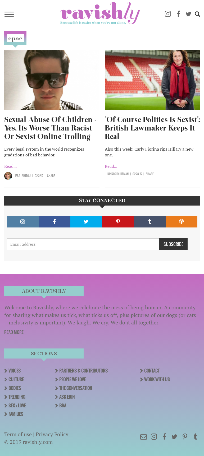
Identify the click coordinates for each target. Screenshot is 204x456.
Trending (16, 397)
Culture (16, 379)
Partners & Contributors (83, 370)
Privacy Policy (52, 434)
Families (15, 414)
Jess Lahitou (23, 176)
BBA (62, 405)
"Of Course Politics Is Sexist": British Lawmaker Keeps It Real (152, 128)
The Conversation (75, 388)
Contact (152, 370)
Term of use (18, 434)
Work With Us (157, 379)
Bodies (14, 388)
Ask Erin (67, 397)
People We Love (72, 379)
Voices (14, 370)
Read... (10, 166)
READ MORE (14, 332)
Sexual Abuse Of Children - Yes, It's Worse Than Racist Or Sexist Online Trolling (50, 128)
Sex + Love (17, 405)
